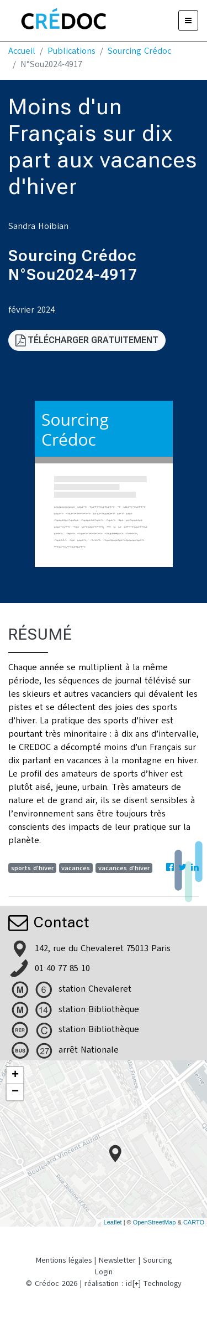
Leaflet (113, 1222)
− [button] (15, 1092)
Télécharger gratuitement (86, 340)
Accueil (21, 51)
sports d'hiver (32, 868)
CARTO (193, 1222)
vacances (75, 868)
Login (104, 1272)
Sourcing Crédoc (139, 51)
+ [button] (15, 1075)
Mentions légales (64, 1260)
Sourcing (157, 1260)
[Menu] (188, 20)
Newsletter (117, 1260)
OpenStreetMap (154, 1222)
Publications (71, 51)
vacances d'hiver (124, 868)
